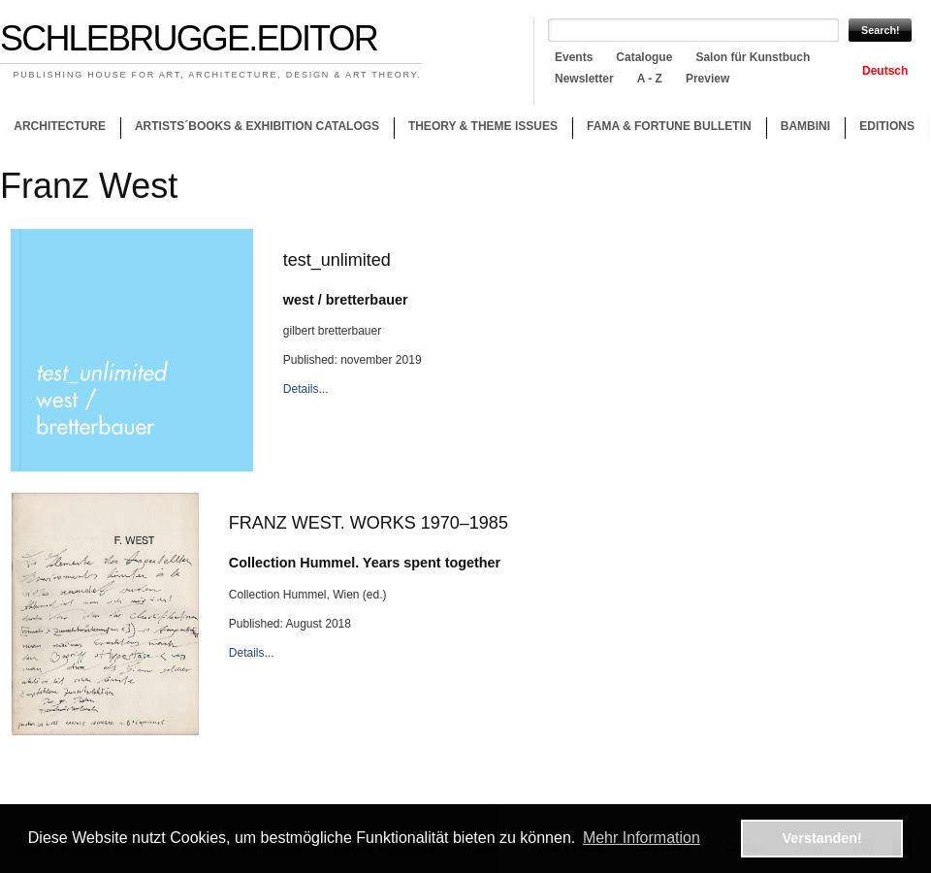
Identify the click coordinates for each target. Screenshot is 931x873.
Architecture (60, 126)
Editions (887, 126)
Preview (707, 78)
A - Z (649, 78)
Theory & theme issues (478, 129)
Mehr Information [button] (641, 837)
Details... (306, 389)
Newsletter (584, 78)
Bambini (805, 126)
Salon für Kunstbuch (752, 57)
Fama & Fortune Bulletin (669, 126)
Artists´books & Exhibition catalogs (257, 126)
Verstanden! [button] (822, 838)
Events (574, 57)
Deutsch (885, 71)
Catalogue (644, 57)
